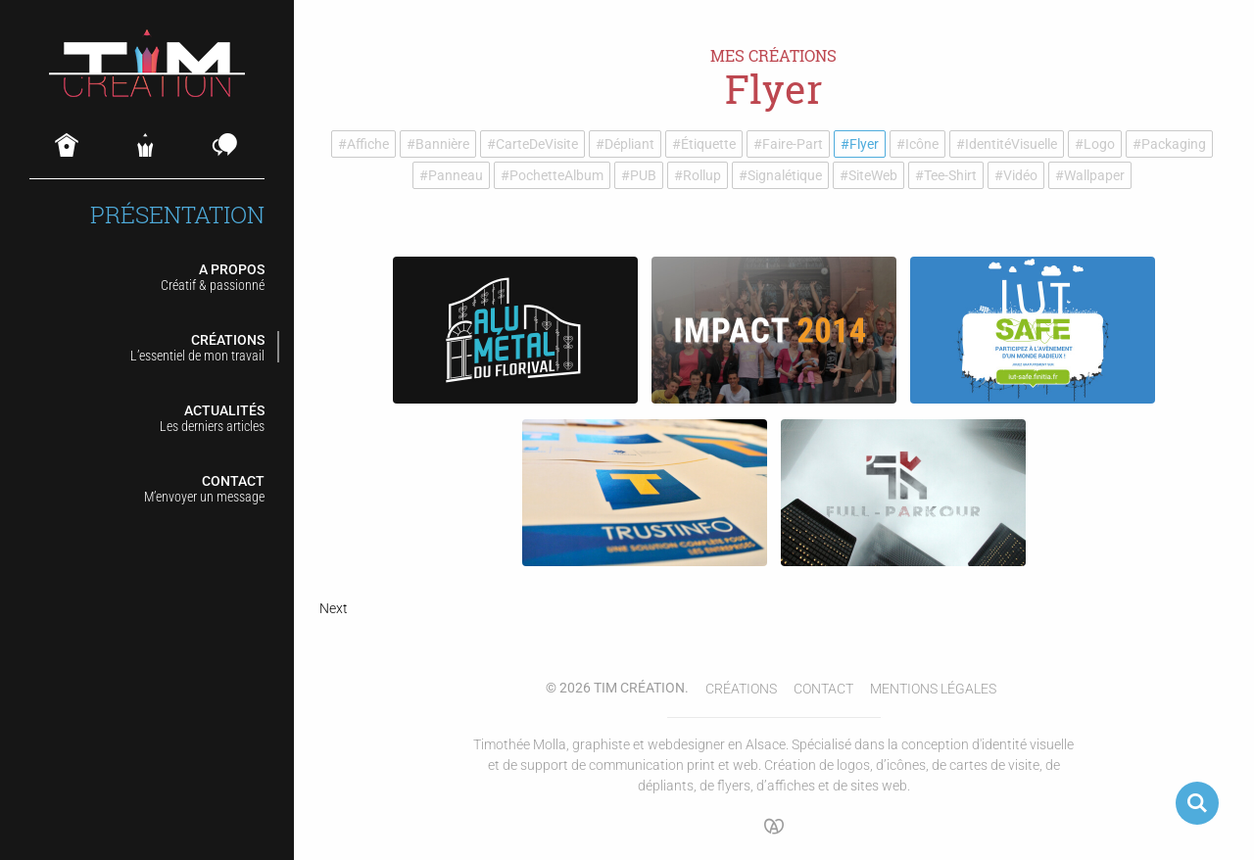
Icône (922, 144)
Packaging (1173, 144)
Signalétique (785, 175)
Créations (741, 688)
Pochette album (556, 175)
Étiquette (708, 144)
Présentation (177, 215)
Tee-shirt (950, 175)
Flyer (864, 144)
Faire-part (792, 144)
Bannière (442, 144)
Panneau (455, 175)
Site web (872, 175)
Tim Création (639, 687)
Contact (823, 688)
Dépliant (629, 144)
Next (333, 608)
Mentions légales (933, 688)
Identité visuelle (1011, 144)
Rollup (702, 175)
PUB (643, 175)
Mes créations (773, 56)
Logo (1099, 144)
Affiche (368, 144)
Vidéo (1020, 175)
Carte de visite (537, 144)
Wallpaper (1094, 175)
